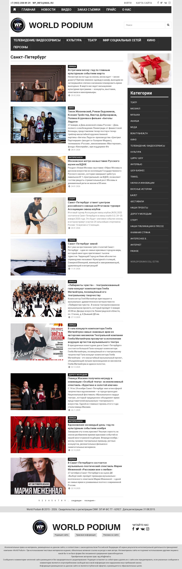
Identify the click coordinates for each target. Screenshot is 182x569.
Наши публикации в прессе (147, 226)
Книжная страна (140, 232)
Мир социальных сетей (122, 40)
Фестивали (137, 201)
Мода (133, 127)
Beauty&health (139, 133)
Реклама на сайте (111, 535)
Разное (134, 251)
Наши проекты (139, 207)
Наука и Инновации (142, 183)
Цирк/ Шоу (136, 158)
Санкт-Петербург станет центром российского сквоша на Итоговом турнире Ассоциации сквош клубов (94, 206)
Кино (151, 40)
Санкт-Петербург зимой (82, 243)
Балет (133, 195)
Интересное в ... (77, 157)
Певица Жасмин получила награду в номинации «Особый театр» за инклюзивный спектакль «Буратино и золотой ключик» (95, 382)
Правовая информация (86, 535)
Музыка (135, 115)
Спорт (72, 199)
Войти (127, 3)
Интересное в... (138, 238)
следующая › (76, 501)
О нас (126, 9)
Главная (28, 9)
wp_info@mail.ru (104, 557)
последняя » (90, 501)
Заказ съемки (88, 9)
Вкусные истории (141, 189)
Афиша (72, 66)
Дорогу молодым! (78, 375)
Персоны (21, 47)
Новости (48, 9)
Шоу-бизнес (137, 170)
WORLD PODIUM (64, 25)
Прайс (111, 9)
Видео (66, 9)
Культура (74, 40)
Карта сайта (144, 3)
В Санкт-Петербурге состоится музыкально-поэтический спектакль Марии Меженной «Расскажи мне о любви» (95, 466)
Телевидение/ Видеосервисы (37, 40)
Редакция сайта (61, 535)
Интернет (135, 245)
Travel (72, 240)
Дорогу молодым (140, 214)
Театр (92, 40)
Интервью (136, 164)
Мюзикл (135, 108)
